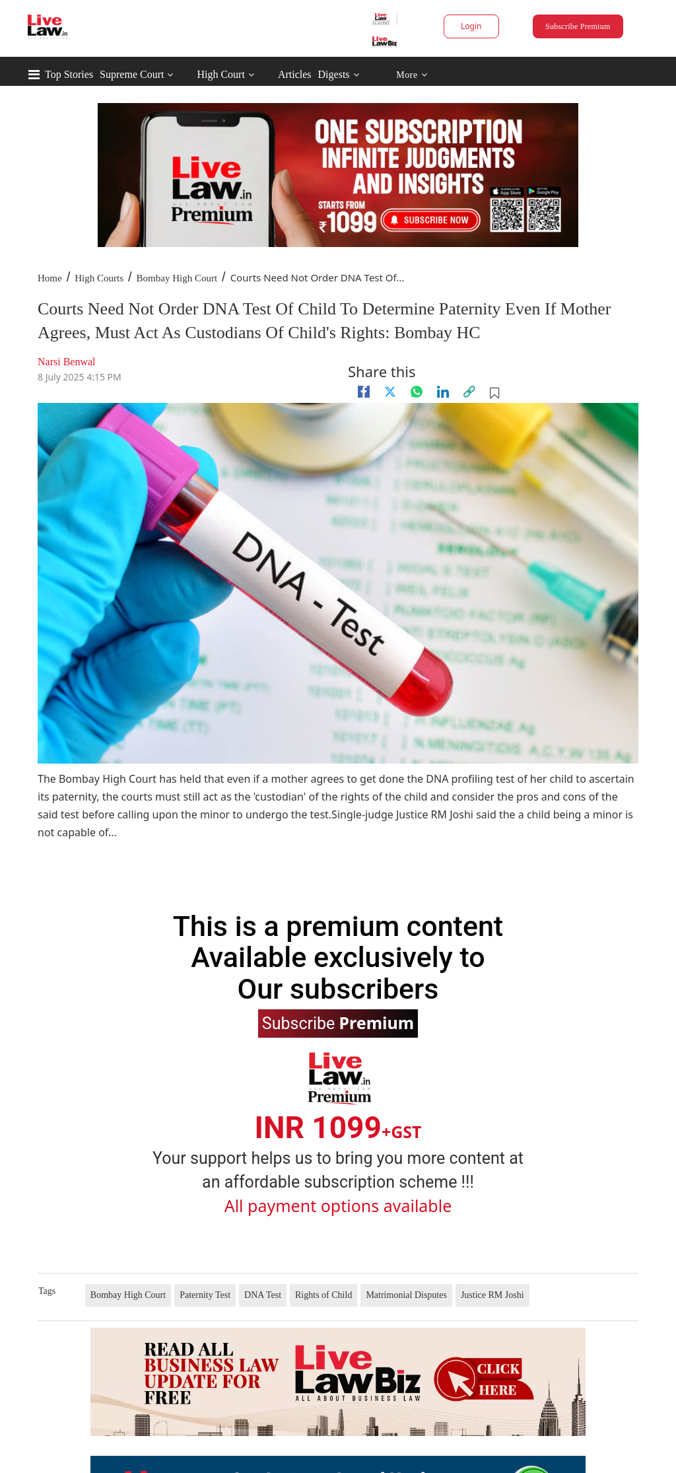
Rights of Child (323, 1295)
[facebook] (364, 392)
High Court (220, 74)
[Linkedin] (443, 392)
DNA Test (262, 1295)
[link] (469, 392)
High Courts (99, 278)
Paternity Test (205, 1295)
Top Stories (69, 74)
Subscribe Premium (577, 26)
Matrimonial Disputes (406, 1295)
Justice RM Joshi (492, 1295)
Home (50, 278)
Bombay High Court (177, 278)
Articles (295, 74)
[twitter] (390, 392)
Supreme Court (132, 74)
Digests (334, 74)
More (411, 75)
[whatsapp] (416, 392)
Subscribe (338, 1022)
